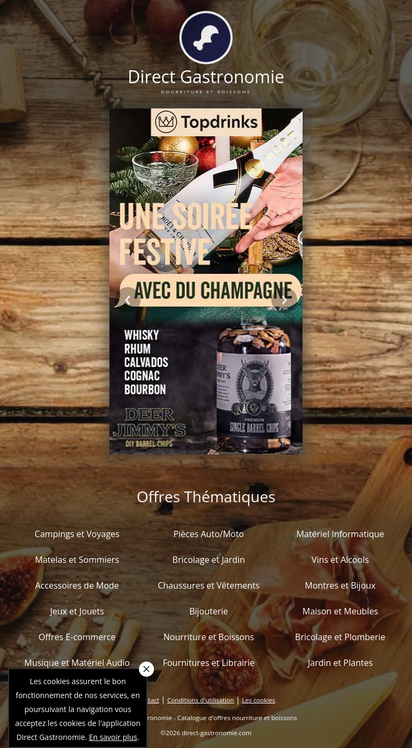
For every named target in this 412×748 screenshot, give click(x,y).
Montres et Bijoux (340, 585)
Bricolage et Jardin (208, 560)
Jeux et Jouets (77, 611)
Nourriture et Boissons (208, 637)
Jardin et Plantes (340, 663)
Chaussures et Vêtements (209, 585)
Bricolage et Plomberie (340, 637)
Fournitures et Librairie (208, 663)
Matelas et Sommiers (77, 560)
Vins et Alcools (340, 560)
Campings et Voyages (77, 534)
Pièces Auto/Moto (208, 534)
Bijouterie (208, 611)
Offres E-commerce (77, 637)
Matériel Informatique (340, 534)
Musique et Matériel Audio (77, 663)
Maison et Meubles (340, 611)
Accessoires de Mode (77, 585)
